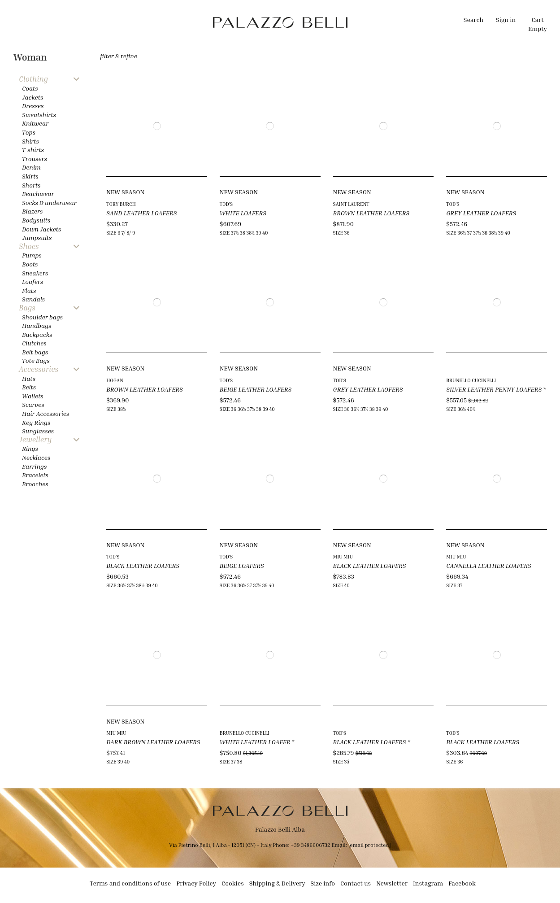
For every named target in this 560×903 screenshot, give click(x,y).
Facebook (462, 883)
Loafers (32, 281)
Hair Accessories (45, 413)
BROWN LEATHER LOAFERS (371, 213)
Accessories (38, 369)
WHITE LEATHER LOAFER (255, 742)
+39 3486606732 (311, 845)
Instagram (428, 883)
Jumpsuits (37, 237)
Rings (30, 448)
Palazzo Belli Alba (280, 829)
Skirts (30, 176)
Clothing (33, 79)
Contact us (355, 883)
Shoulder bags (42, 317)
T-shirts (33, 149)
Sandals (33, 299)
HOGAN (114, 380)
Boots (30, 264)
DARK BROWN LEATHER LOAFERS (153, 742)
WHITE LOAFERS (243, 213)
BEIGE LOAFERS (242, 565)
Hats (28, 378)
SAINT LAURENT (351, 204)
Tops (28, 132)
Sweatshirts (39, 114)
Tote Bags (36, 360)
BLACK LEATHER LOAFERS (142, 565)
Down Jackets (41, 229)
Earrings (34, 466)
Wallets (32, 396)
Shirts (30, 141)
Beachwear (38, 193)
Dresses (33, 105)
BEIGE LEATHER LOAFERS (255, 389)
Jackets (32, 97)
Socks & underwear (49, 202)
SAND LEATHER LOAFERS (141, 213)
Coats (30, 88)
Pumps (32, 255)
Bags (27, 308)
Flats (29, 290)
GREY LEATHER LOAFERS (481, 213)
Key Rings (36, 422)
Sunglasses (38, 431)
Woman (30, 57)
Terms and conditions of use (130, 883)
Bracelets (35, 475)
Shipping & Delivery (277, 883)
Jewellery (35, 440)
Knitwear (35, 123)
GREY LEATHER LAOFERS (368, 389)
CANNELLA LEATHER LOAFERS (488, 565)
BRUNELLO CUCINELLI (471, 380)
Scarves (33, 404)
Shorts (31, 185)
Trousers (34, 158)
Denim (31, 167)
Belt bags (35, 352)
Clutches (34, 343)
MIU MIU (343, 556)
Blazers (32, 211)
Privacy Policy (196, 883)
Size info (323, 883)
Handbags (37, 325)
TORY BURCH (121, 204)
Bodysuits (36, 220)
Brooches (35, 484)
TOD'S (226, 204)
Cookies (232, 883)
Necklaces (36, 457)
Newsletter (392, 883)
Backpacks (37, 334)
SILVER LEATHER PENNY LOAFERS (494, 389)
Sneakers (35, 273)
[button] (186, 22)
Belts (29, 387)
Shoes (29, 246)
